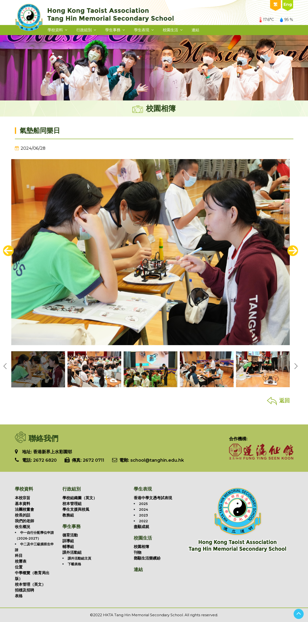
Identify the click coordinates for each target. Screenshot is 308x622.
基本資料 (22, 503)
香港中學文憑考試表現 (153, 498)
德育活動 (70, 535)
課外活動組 (72, 552)
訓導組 (68, 541)
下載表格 (74, 564)
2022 (143, 521)
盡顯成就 (141, 526)
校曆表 (20, 561)
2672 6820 (45, 460)
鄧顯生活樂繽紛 (147, 558)
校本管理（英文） (30, 584)
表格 (19, 596)
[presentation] (8, 250)
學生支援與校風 (75, 509)
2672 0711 (93, 460)
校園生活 (170, 30)
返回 (278, 400)
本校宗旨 (22, 498)
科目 (19, 555)
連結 (195, 30)
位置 (19, 567)
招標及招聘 (24, 590)
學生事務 (113, 30)
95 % (286, 19)
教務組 (68, 515)
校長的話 (22, 515)
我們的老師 (24, 521)
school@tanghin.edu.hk (156, 460)
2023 (143, 515)
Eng (288, 4)
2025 (143, 504)
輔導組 (68, 546)
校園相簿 (141, 546)
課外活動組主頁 (79, 558)
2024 (143, 509)
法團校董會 (24, 509)
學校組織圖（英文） (79, 498)
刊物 (137, 552)
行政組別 (84, 30)
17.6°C (266, 19)
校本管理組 (72, 503)
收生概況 (22, 526)
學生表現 (141, 30)
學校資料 (55, 30)
